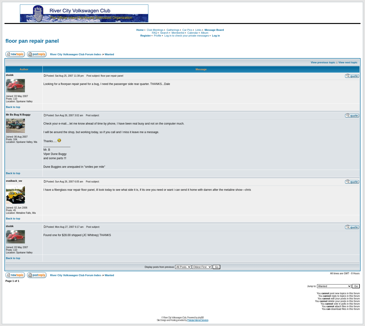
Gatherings (173, 29)
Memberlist (178, 32)
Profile (157, 35)
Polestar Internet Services (197, 320)
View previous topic (323, 62)
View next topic (347, 62)
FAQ (154, 32)
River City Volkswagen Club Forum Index (75, 54)
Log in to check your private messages (186, 35)
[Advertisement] (262, 13)
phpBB (201, 317)
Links (198, 29)
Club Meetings (155, 29)
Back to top (13, 107)
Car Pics (187, 29)
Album (204, 32)
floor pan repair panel (32, 41)
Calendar (192, 32)
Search (164, 32)
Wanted (109, 54)
